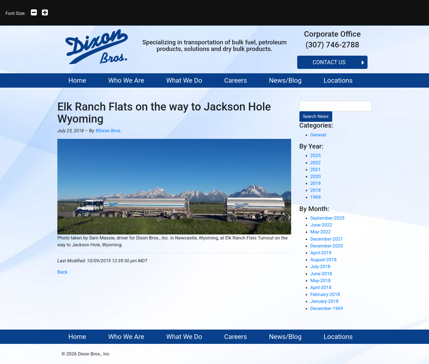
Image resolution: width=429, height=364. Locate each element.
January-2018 (324, 301)
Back (62, 272)
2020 (315, 176)
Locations (338, 80)
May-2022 (320, 231)
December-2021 (326, 239)
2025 (315, 155)
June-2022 (321, 225)
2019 (315, 183)
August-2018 (323, 259)
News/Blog (285, 80)
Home (77, 80)
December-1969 (326, 308)
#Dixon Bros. (108, 130)
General (318, 134)
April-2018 (321, 287)
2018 (315, 190)
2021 (315, 169)
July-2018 (320, 266)
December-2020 (326, 246)
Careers (235, 80)
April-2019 (321, 252)
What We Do (184, 80)
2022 (315, 162)
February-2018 (325, 294)
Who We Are (126, 80)
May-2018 (320, 280)
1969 (315, 197)
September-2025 (327, 218)
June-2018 (321, 273)
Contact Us (329, 62)
